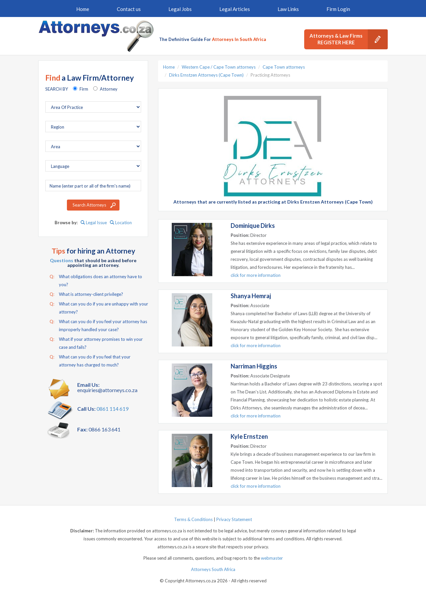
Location (121, 222)
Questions (61, 260)
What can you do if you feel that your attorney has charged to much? (90, 360)
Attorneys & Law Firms (349, 39)
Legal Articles (234, 9)
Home (82, 9)
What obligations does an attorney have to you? (96, 280)
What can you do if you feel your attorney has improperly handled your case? (98, 324)
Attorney (108, 89)
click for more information (256, 275)
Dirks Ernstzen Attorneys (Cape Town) (206, 75)
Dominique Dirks (253, 225)
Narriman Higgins (254, 366)
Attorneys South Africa (213, 569)
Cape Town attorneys (284, 67)
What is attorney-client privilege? (86, 294)
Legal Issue (94, 222)
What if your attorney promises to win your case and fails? (96, 342)
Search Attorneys (89, 205)
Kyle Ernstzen (249, 436)
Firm (84, 89)
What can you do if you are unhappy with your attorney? (99, 307)
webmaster (272, 558)
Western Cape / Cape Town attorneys (219, 67)
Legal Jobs (180, 9)
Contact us (129, 9)
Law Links (288, 9)
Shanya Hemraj (251, 295)
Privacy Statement (234, 519)
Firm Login (338, 9)
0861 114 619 (112, 408)
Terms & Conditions (193, 519)
